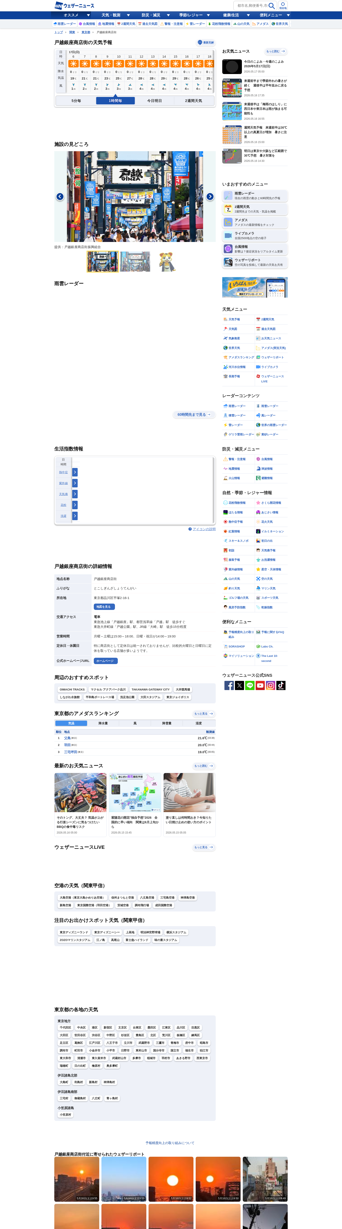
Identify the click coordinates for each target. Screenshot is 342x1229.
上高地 (130, 932)
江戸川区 (94, 1042)
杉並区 (125, 1035)
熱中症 (63, 472)
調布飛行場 (142, 905)
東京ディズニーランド (74, 932)
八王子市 (112, 1042)
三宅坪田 (70, 752)
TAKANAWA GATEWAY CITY (151, 689)
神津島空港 (188, 897)
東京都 (86, 32)
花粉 (64, 505)
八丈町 (96, 1098)
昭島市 (204, 1042)
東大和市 (65, 1058)
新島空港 (65, 905)
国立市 (175, 1050)
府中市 (189, 1042)
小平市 (110, 1050)
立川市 (128, 1042)
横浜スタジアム (176, 932)
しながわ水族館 (70, 697)
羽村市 (166, 1058)
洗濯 (64, 515)
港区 (94, 1027)
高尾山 (115, 940)
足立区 (64, 1042)
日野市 (125, 1050)
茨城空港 (123, 905)
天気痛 (63, 494)
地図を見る (103, 606)
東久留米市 (99, 1058)
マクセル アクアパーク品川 (108, 689)
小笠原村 (65, 1114)
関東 (72, 32)
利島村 (78, 1082)
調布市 (64, 1050)
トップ (58, 32)
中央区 (81, 1027)
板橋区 (181, 1035)
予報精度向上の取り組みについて (170, 1143)
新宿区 (108, 1027)
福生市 (189, 1050)
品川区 (181, 1027)
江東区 (166, 1027)
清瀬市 (81, 1058)
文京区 (122, 1027)
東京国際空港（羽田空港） (94, 905)
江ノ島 (100, 940)
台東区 (137, 1027)
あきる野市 (183, 1058)
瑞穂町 (64, 1065)
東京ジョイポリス (177, 697)
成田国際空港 (163, 905)
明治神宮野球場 (150, 932)
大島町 (64, 1082)
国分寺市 (158, 1050)
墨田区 (151, 1027)
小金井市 (94, 1050)
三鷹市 (160, 1042)
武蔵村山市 (119, 1058)
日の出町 (80, 1065)
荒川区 (166, 1035)
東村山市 (141, 1050)
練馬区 (195, 1035)
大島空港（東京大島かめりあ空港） (82, 897)
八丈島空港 (147, 897)
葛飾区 (78, 1042)
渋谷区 (96, 1035)
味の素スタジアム (165, 940)
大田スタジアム (150, 697)
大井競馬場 (183, 689)
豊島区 (140, 1035)
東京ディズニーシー (107, 932)
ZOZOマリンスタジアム (75, 940)
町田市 (78, 1050)
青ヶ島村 (112, 1098)
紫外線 (63, 483)
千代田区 (65, 1027)
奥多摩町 (112, 1065)
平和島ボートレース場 (100, 697)
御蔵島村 (80, 1098)
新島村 (93, 1082)
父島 (67, 738)
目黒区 (195, 1027)
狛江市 (204, 1050)
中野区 (110, 1035)
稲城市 (151, 1058)
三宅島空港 (167, 897)
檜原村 (96, 1065)
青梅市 (175, 1042)
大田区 (64, 1035)
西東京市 (202, 1058)
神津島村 (109, 1082)
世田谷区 (80, 1035)
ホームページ (104, 661)
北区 (153, 1035)
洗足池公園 (127, 697)
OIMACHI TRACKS (72, 689)
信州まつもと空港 (122, 897)
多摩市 (136, 1058)
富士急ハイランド (137, 940)
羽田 (67, 745)
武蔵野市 (144, 1042)
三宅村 (64, 1098)
